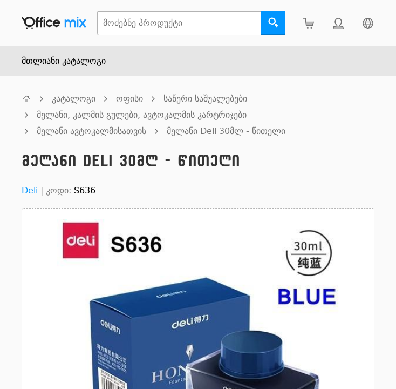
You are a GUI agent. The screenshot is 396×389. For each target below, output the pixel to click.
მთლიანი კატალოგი (64, 61)
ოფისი (129, 98)
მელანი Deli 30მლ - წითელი (226, 131)
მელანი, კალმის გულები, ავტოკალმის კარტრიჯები (142, 115)
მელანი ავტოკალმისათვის (91, 131)
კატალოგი (73, 98)
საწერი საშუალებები (205, 98)
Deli (30, 190)
